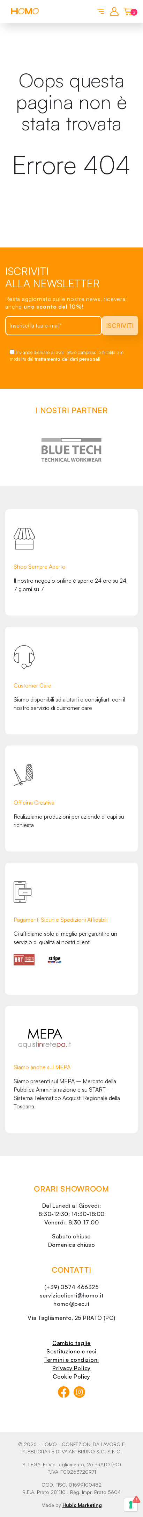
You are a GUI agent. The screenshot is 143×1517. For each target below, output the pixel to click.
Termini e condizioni (71, 1359)
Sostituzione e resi (71, 1351)
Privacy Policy (71, 1368)
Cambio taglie (71, 1342)
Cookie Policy (71, 1376)
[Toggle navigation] (99, 10)
